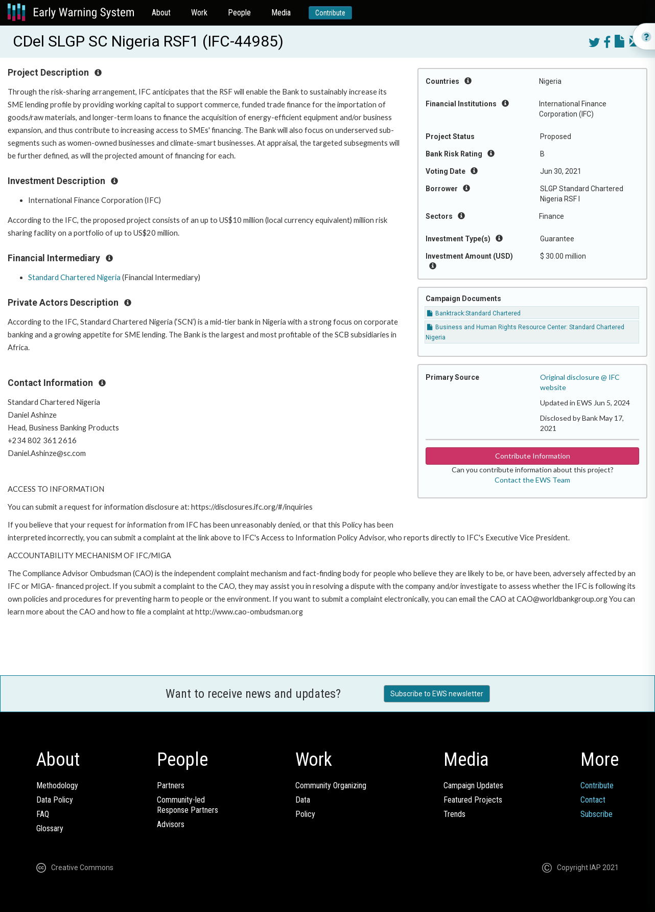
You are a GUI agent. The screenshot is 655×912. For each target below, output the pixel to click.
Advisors (170, 824)
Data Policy (54, 800)
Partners (170, 785)
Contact (592, 800)
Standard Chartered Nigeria (74, 277)
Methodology (57, 785)
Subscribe (596, 814)
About (161, 12)
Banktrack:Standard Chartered (474, 313)
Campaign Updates (473, 785)
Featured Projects (472, 800)
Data (302, 800)
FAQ (42, 814)
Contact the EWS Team (532, 479)
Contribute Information (532, 455)
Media (281, 12)
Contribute (330, 13)
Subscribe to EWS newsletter (436, 694)
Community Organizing (330, 785)
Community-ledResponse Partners (187, 805)
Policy (305, 814)
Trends (454, 814)
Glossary (49, 828)
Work (199, 12)
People (239, 12)
